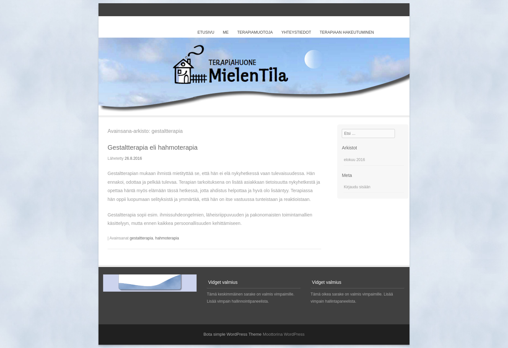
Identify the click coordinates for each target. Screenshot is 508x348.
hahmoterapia (167, 238)
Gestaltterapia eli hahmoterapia (153, 147)
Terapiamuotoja (255, 32)
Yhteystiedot (296, 32)
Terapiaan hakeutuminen (347, 32)
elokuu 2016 (354, 159)
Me (226, 32)
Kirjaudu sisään (357, 187)
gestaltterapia (141, 238)
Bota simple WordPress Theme (232, 334)
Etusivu (205, 32)
